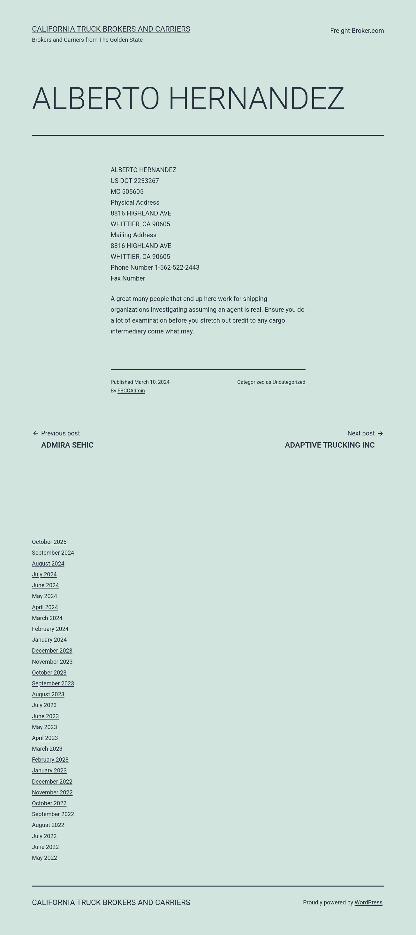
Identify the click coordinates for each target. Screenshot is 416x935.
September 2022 (53, 814)
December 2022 (52, 781)
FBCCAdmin (131, 391)
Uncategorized (289, 382)
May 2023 (44, 727)
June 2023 (45, 716)
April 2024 (45, 607)
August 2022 (48, 825)
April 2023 (45, 737)
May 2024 (44, 596)
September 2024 (53, 552)
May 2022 (44, 857)
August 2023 (48, 694)
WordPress (368, 902)
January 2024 (49, 639)
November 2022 (52, 792)
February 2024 (50, 628)
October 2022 (49, 803)
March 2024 (47, 618)
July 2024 (44, 574)
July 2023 (44, 705)
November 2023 (52, 661)
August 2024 (48, 563)
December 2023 (52, 650)
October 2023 (49, 672)
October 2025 (49, 541)
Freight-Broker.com (357, 30)
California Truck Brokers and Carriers (111, 29)
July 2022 (44, 836)
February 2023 (50, 759)
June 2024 (45, 585)
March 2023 (47, 748)
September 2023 (53, 683)
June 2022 (45, 847)
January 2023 (49, 770)
